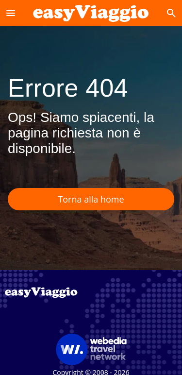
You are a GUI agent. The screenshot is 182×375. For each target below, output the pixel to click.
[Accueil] (91, 13)
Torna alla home (91, 199)
